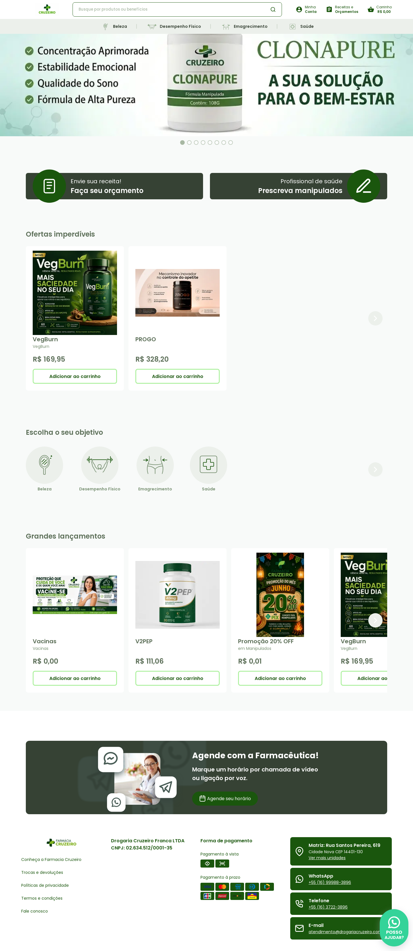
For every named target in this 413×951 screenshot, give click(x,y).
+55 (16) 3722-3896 (328, 907)
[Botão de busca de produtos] (273, 9)
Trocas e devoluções (42, 872)
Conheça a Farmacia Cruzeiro (51, 859)
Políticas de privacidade (45, 885)
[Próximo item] (375, 318)
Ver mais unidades (327, 858)
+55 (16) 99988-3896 (330, 882)
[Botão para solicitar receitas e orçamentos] (342, 9)
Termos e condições (42, 898)
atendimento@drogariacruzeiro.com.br (348, 932)
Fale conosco (34, 911)
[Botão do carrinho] (379, 9)
